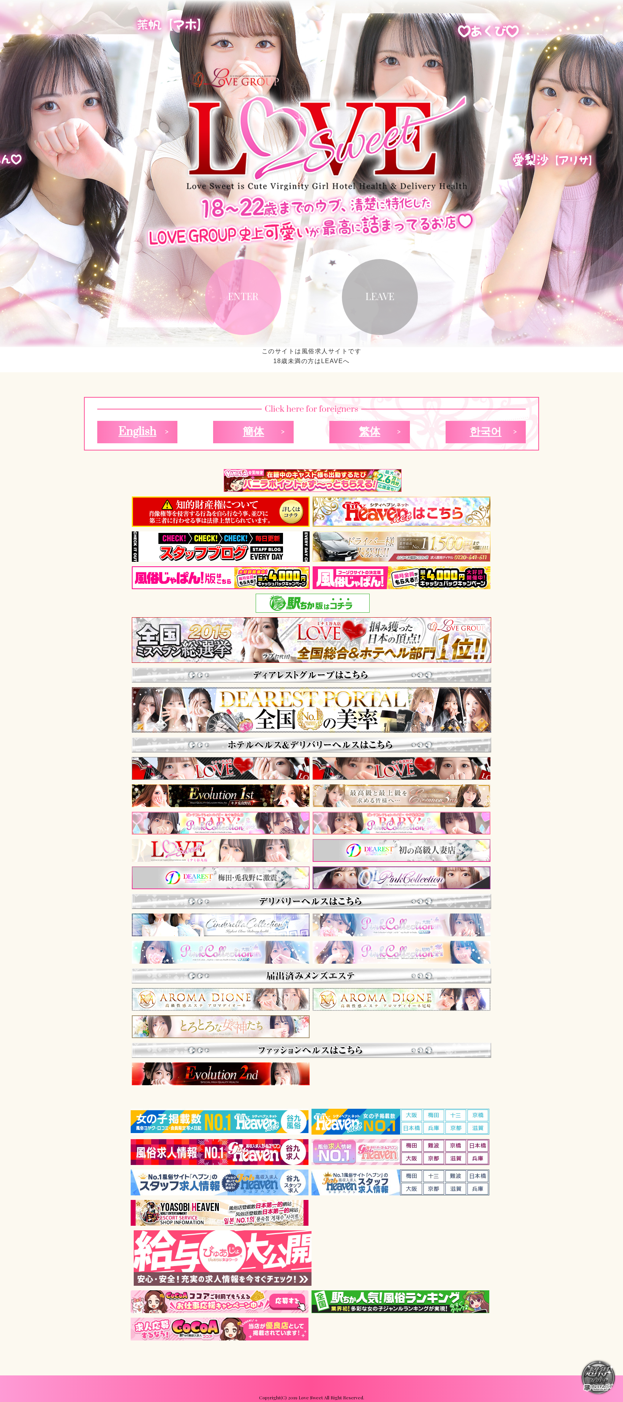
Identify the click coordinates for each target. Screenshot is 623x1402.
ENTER (243, 296)
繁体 (369, 432)
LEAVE (379, 296)
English (138, 432)
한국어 (485, 432)
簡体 (253, 432)
